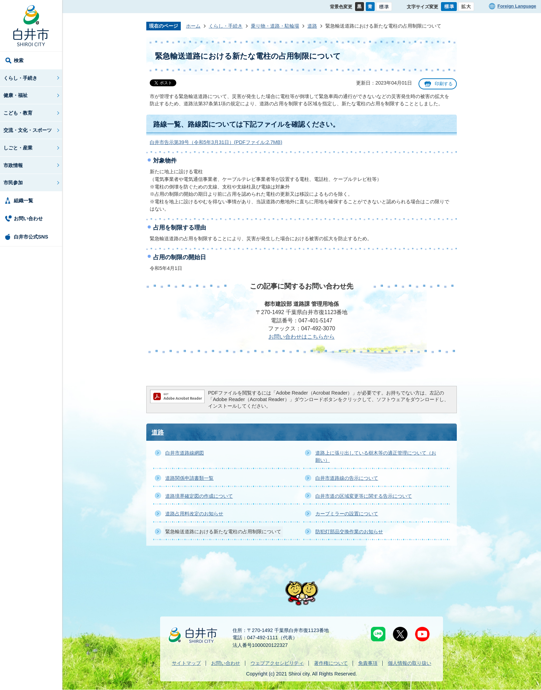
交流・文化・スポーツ (27, 130)
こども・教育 (17, 113)
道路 (312, 26)
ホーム (193, 26)
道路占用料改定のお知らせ (194, 513)
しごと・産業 (17, 147)
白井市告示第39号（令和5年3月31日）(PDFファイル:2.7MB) (216, 142)
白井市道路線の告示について (346, 478)
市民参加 (13, 182)
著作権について (331, 663)
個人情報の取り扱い (409, 663)
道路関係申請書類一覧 (189, 478)
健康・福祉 (15, 95)
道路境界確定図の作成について (199, 496)
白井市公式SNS (31, 237)
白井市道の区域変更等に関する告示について (363, 496)
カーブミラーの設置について (346, 513)
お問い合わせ (28, 218)
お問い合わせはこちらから (301, 337)
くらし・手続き (20, 78)
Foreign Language (517, 6)
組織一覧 (23, 200)
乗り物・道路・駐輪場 (275, 26)
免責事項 (367, 663)
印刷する (444, 83)
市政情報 (13, 165)
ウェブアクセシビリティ (277, 663)
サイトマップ (186, 663)
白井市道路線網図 (184, 453)
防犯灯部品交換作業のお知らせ (349, 531)
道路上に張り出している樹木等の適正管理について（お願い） (375, 456)
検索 (18, 60)
